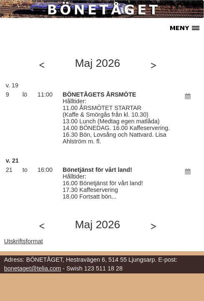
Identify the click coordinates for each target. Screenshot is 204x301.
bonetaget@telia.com (32, 268)
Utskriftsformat (23, 241)
